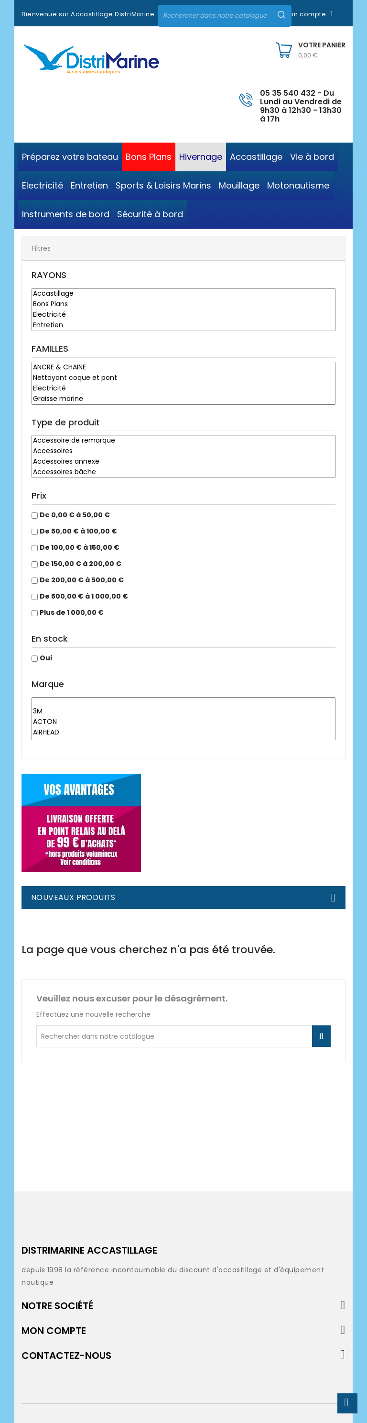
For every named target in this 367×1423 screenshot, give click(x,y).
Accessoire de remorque (183, 440)
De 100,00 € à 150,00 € (79, 547)
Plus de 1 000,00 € (72, 612)
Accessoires (183, 451)
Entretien (183, 325)
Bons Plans (183, 304)
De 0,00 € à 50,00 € (75, 515)
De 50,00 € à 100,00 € (78, 531)
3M (183, 711)
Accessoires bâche (183, 472)
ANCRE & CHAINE (183, 367)
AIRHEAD (183, 732)
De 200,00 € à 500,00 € (82, 580)
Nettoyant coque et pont (183, 378)
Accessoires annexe (183, 461)
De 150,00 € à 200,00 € (80, 563)
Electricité (183, 315)
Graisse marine (183, 399)
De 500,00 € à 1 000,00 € (84, 596)
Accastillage (183, 294)
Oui (46, 658)
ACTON (183, 722)
